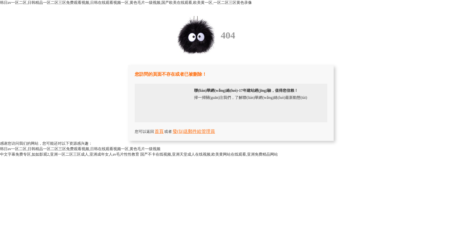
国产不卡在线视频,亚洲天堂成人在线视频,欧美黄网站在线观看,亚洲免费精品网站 (209, 154)
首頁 (159, 131)
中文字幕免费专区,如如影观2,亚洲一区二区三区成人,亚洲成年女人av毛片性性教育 (69, 154)
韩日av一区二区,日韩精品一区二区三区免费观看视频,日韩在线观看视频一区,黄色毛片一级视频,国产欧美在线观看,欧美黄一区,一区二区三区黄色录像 (126, 2)
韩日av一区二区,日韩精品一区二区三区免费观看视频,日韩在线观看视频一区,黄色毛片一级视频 (80, 149)
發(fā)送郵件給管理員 (194, 131)
